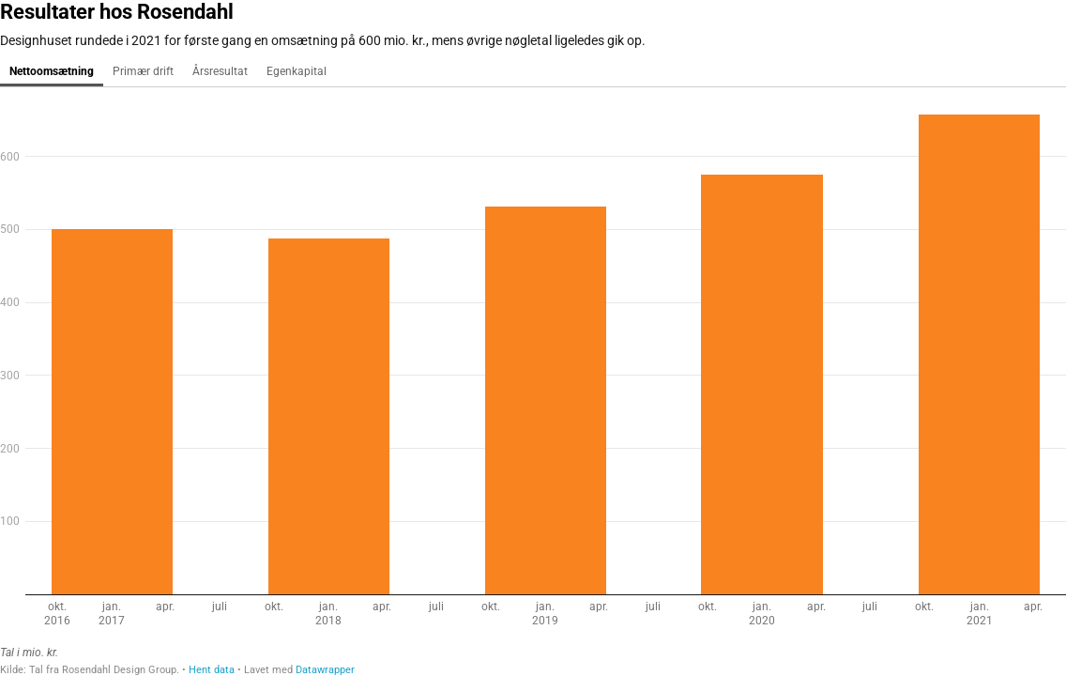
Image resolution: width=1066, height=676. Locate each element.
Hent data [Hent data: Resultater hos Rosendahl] (212, 670)
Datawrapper (325, 670)
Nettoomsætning (51, 71)
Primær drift (143, 71)
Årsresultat (220, 71)
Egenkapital (296, 71)
